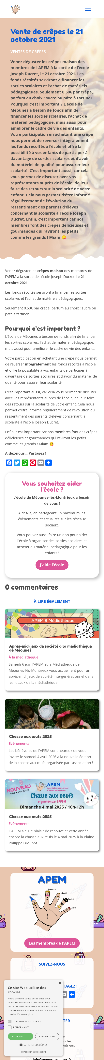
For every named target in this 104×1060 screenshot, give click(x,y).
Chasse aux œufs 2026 (30, 736)
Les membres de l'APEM (52, 943)
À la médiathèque (23, 657)
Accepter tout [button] (20, 1036)
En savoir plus (25, 1014)
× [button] (59, 983)
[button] (33, 1045)
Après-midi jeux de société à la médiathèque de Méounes (50, 648)
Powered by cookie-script (33, 1052)
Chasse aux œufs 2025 (30, 816)
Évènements (19, 743)
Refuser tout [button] (47, 1036)
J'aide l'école (52, 564)
